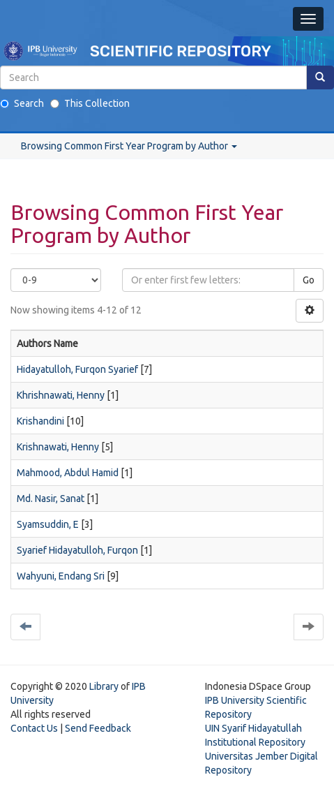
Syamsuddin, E (48, 524)
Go (308, 280)
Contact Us (34, 728)
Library (104, 686)
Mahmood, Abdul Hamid (68, 472)
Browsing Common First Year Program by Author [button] (129, 146)
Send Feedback (98, 728)
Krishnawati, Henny (58, 446)
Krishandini (40, 421)
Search (22, 103)
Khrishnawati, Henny (61, 395)
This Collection (90, 103)
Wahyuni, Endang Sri (61, 576)
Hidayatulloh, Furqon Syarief (77, 369)
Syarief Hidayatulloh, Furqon (77, 550)
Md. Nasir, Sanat (50, 498)
